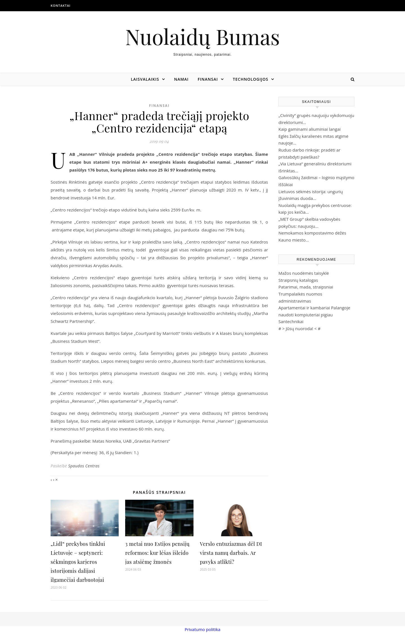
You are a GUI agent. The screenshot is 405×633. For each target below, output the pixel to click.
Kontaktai (61, 5)
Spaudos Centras (84, 465)
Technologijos (250, 79)
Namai (181, 79)
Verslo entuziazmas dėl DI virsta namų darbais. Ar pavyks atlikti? (231, 552)
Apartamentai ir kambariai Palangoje (314, 307)
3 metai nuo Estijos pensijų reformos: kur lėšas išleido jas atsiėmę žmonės (157, 552)
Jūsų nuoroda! (299, 328)
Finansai (208, 79)
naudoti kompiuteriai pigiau (305, 314)
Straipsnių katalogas (298, 280)
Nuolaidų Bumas (202, 36)
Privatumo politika (202, 629)
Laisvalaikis (145, 79)
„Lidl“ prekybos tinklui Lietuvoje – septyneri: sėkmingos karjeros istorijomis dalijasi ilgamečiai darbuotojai (78, 561)
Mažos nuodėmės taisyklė (303, 273)
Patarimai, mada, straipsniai (305, 287)
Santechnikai (290, 321)
